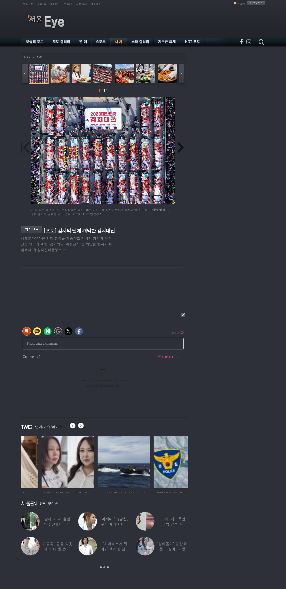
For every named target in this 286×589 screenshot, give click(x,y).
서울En (68, 4)
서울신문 (28, 4)
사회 (39, 57)
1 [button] (101, 567)
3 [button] (108, 567)
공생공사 (81, 4)
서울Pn (41, 4)
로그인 (241, 4)
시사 (27, 57)
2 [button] (104, 567)
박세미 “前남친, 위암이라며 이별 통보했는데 (115, 524)
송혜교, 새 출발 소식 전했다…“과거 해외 (57, 524)
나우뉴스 (54, 4)
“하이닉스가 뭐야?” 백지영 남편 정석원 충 (115, 549)
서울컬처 (95, 4)
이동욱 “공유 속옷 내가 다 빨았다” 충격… (57, 549)
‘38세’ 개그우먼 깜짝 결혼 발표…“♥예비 (172, 524)
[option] (47, 461)
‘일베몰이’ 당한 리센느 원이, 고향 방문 (172, 549)
